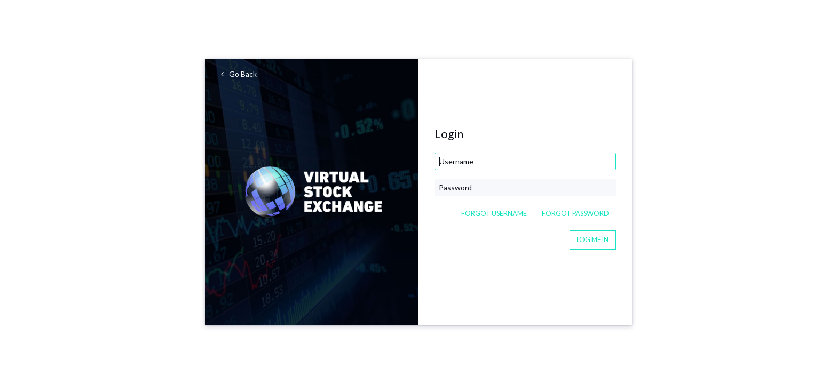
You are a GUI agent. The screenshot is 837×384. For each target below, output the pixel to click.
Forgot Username (494, 214)
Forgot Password (575, 214)
